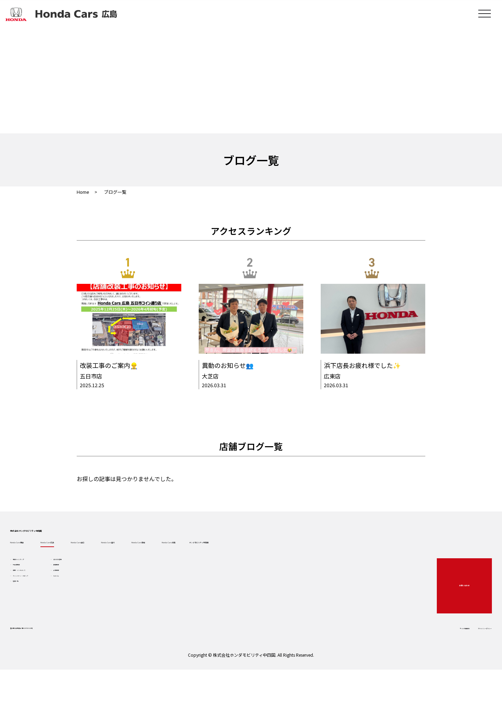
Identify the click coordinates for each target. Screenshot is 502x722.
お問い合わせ (452, 618)
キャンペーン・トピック (55, 629)
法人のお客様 (125, 591)
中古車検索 (41, 604)
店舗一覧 (38, 641)
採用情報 (120, 604)
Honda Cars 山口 (174, 566)
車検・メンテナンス (51, 616)
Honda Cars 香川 (238, 566)
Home (83, 192)
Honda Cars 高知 (366, 566)
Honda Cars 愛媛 (302, 566)
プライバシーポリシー (455, 665)
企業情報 (120, 616)
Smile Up (121, 629)
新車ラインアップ (48, 591)
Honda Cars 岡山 (46, 566)
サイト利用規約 (405, 665)
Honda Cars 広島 (110, 566)
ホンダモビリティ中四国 (438, 566)
